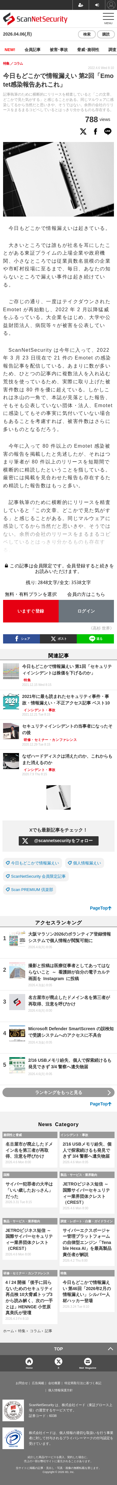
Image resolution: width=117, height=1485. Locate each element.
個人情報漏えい (87, 863)
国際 (6, 1174)
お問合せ (22, 1383)
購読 (106, 34)
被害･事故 (59, 49)
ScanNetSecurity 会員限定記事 (38, 876)
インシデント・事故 (74, 1134)
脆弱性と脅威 (12, 1134)
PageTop (99, 908)
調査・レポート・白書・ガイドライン (86, 1221)
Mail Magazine (87, 1367)
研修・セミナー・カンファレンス (26, 1273)
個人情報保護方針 (60, 1390)
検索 (87, 34)
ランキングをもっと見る (58, 1092)
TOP (58, 1348)
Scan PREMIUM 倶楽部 (32, 889)
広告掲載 (38, 1383)
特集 (63, 1273)
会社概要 (54, 1383)
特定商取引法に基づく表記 (82, 1383)
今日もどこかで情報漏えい (35, 863)
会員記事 (33, 49)
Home (29, 1367)
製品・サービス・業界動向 (78, 1174)
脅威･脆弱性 (88, 49)
